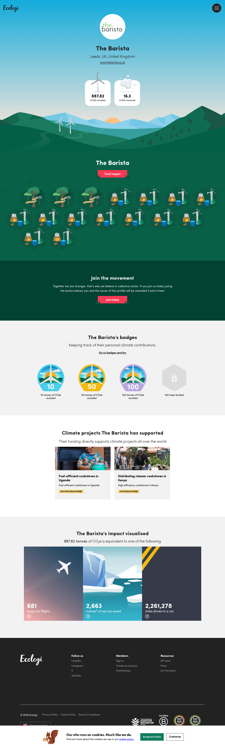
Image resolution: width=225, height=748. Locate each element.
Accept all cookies (152, 736)
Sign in (120, 660)
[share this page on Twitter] (221, 51)
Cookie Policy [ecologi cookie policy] (68, 714)
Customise (175, 736)
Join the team (168, 670)
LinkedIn (76, 660)
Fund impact (113, 174)
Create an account (126, 665)
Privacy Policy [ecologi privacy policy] (50, 714)
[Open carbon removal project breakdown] (127, 93)
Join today (112, 300)
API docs (165, 660)
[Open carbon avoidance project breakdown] (98, 93)
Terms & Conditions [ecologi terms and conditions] (89, 714)
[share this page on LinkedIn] (221, 57)
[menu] (216, 8)
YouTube (76, 675)
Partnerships (123, 670)
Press (164, 665)
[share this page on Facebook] (221, 44)
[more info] (29, 616)
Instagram (77, 665)
